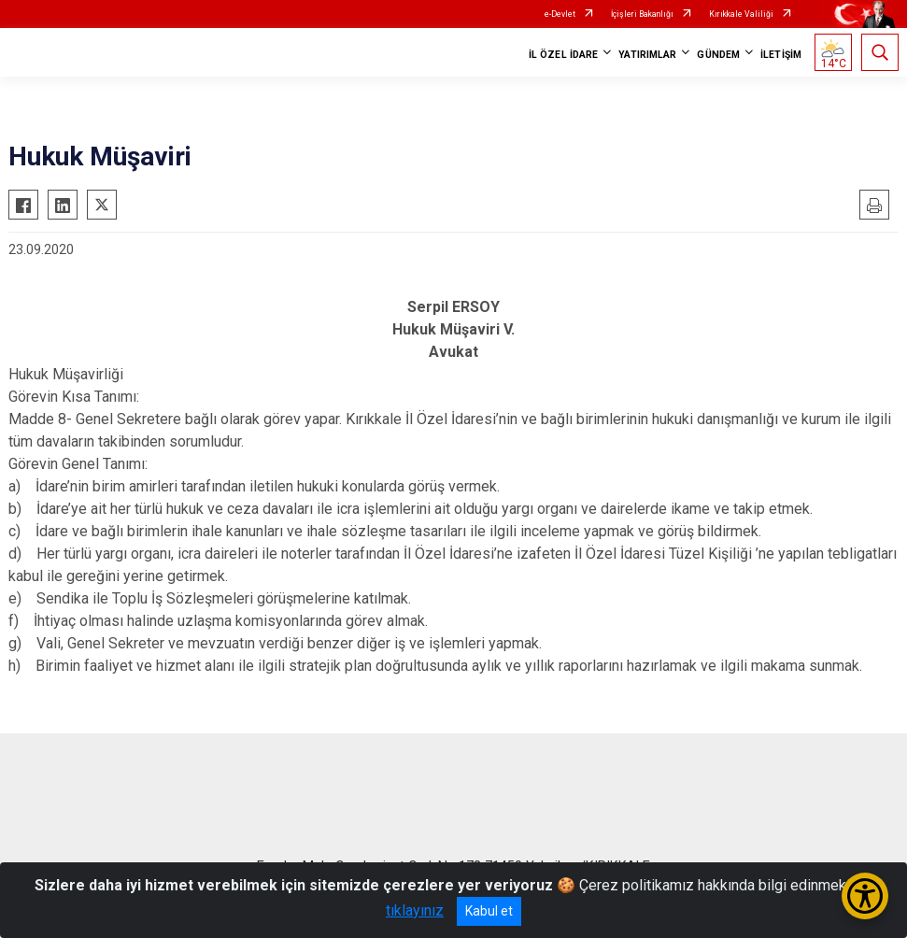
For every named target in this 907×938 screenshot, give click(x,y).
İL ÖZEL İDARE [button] (563, 55)
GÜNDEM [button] (718, 55)
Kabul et (489, 910)
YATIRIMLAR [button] (647, 55)
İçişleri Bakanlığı (642, 14)
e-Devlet (560, 14)
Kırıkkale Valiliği (741, 14)
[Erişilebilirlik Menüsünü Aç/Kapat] (865, 896)
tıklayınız (415, 910)
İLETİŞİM (780, 55)
